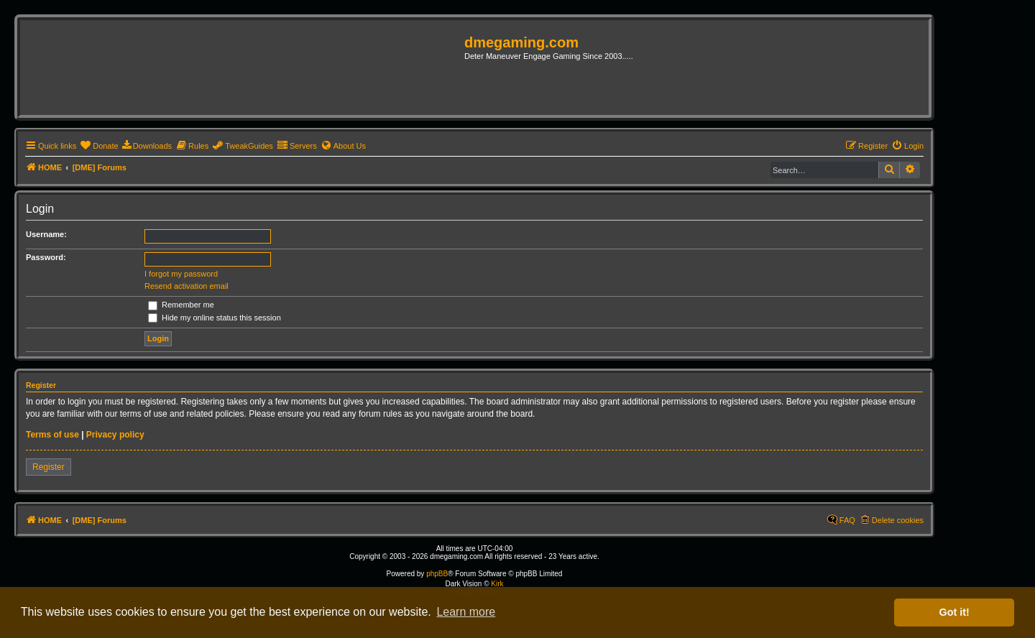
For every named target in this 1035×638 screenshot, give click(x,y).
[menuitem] (99, 145)
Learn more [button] (465, 612)
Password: (46, 257)
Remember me (181, 304)
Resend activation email (186, 286)
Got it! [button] (954, 612)
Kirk (497, 584)
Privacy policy (115, 435)
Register (48, 467)
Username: (46, 234)
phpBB (437, 574)
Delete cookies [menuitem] (898, 520)
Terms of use (52, 435)
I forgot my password (181, 273)
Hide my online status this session (214, 317)
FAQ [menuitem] (847, 520)
